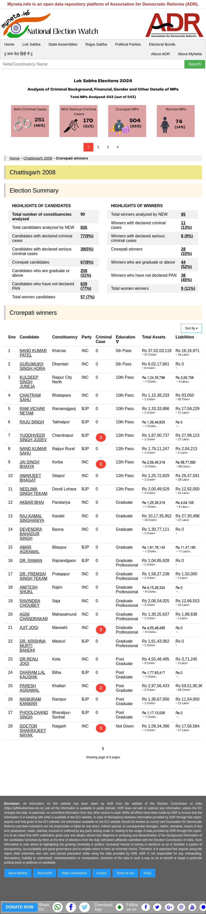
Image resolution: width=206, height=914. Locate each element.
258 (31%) (85, 273)
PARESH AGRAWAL (29, 688)
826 (83, 227)
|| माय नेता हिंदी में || (18, 54)
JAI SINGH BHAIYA (29, 464)
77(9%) (87, 236)
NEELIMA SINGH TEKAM (33, 491)
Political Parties (128, 44)
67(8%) (87, 262)
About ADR (160, 54)
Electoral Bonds (162, 44)
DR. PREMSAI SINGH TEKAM (33, 576)
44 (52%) (186, 264)
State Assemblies (63, 44)
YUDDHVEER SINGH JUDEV (33, 437)
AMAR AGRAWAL (29, 549)
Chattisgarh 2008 (37, 158)
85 (183, 214)
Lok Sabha (31, 44)
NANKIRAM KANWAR (30, 701)
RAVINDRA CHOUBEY (30, 603)
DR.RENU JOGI (29, 661)
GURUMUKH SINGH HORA (32, 366)
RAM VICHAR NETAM (32, 410)
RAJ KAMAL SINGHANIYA (32, 518)
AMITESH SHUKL (28, 589)
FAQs (147, 873)
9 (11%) (188, 288)
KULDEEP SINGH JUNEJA (29, 382)
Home (9, 44)
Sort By (191, 328)
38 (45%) (186, 277)
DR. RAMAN (31, 560)
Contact (101, 873)
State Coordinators (74, 873)
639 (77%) (85, 286)
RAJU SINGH (32, 422)
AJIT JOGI (29, 627)
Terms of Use (125, 873)
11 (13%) (186, 225)
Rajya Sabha (96, 44)
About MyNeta (190, 54)
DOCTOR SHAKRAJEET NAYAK (33, 730)
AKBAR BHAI (32, 502)
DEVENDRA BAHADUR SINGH (31, 534)
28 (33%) (186, 251)
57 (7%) (87, 297)
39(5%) (87, 249)
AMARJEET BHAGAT (30, 478)
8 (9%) (187, 236)
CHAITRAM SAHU (30, 397)
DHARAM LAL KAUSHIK (32, 674)
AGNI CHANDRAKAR (34, 616)
